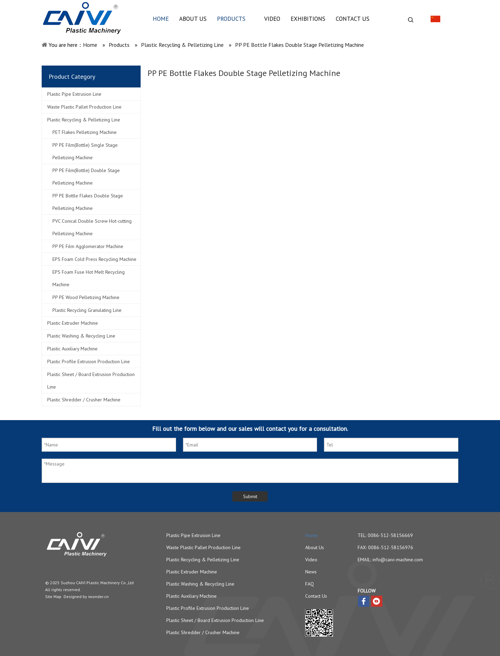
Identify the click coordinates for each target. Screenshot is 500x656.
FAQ (309, 584)
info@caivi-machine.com (398, 559)
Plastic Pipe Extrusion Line (74, 94)
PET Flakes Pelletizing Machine (84, 132)
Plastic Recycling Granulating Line (87, 310)
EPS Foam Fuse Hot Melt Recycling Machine (88, 278)
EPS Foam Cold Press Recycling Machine (94, 259)
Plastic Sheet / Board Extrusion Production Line (91, 380)
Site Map (53, 596)
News (311, 572)
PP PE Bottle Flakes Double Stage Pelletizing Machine (87, 202)
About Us (314, 547)
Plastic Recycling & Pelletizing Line (83, 120)
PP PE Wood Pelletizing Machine (85, 297)
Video (311, 559)
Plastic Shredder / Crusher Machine (83, 400)
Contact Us (316, 596)
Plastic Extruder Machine (72, 323)
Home (311, 535)
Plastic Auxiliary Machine (72, 349)
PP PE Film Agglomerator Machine (87, 246)
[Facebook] (363, 601)
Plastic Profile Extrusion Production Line (88, 361)
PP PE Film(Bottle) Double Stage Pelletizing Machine (86, 176)
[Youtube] (376, 601)
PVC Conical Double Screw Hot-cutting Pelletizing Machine (92, 227)
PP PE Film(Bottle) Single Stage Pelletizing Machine (85, 151)
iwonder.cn (98, 596)
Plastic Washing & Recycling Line (81, 336)
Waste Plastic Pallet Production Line (84, 107)
